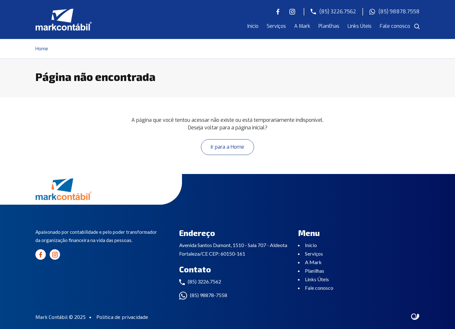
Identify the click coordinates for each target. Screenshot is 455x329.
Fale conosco (395, 26)
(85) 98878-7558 (208, 295)
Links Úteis (360, 26)
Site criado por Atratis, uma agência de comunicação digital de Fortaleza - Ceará (415, 316)
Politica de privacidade (122, 317)
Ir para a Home (227, 147)
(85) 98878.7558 (394, 11)
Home (41, 49)
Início (252, 26)
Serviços (276, 26)
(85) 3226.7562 (333, 11)
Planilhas (328, 26)
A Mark (302, 26)
